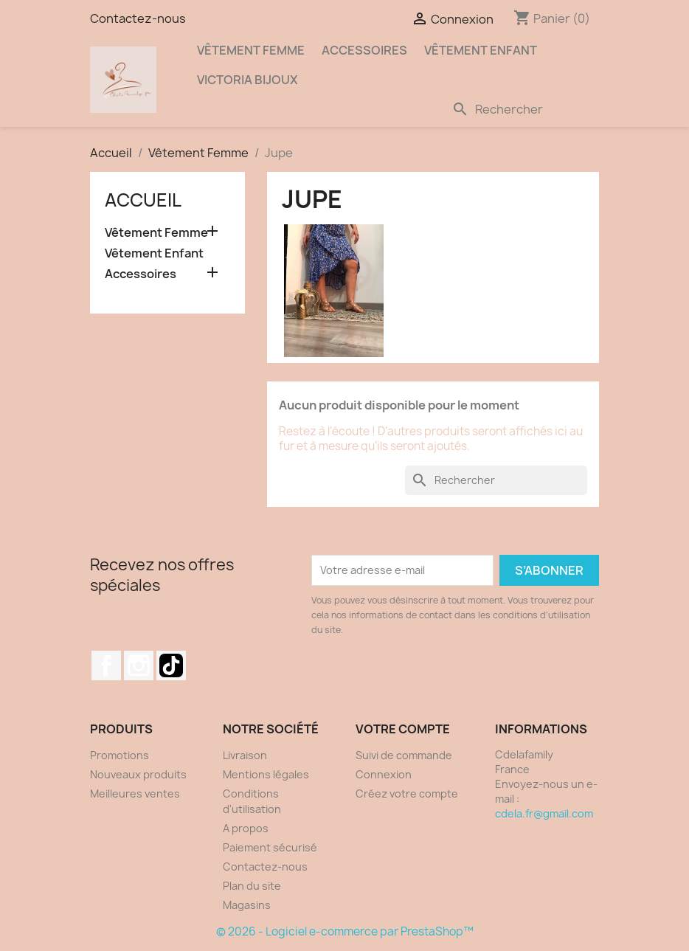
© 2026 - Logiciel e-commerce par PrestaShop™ (345, 931)
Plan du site (252, 886)
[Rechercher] (522, 109)
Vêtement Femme (251, 50)
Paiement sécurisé (270, 847)
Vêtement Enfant (480, 50)
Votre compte (403, 729)
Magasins (247, 905)
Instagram (138, 665)
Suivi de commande (404, 755)
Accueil (143, 199)
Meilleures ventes (135, 793)
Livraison (245, 755)
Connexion (384, 774)
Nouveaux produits (138, 774)
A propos (246, 828)
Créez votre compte (407, 793)
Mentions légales (266, 774)
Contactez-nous (138, 18)
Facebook (106, 665)
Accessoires (364, 50)
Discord (171, 665)
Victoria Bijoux (247, 80)
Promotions (119, 755)
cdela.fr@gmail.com (544, 813)
